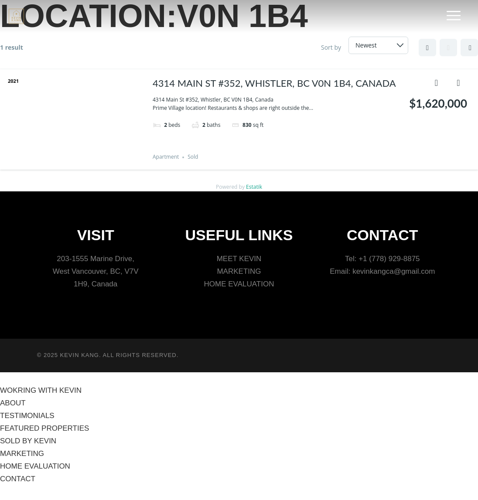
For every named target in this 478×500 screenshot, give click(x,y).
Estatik (254, 186)
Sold (193, 157)
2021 (13, 80)
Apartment (166, 157)
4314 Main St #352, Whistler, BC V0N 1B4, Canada (274, 83)
